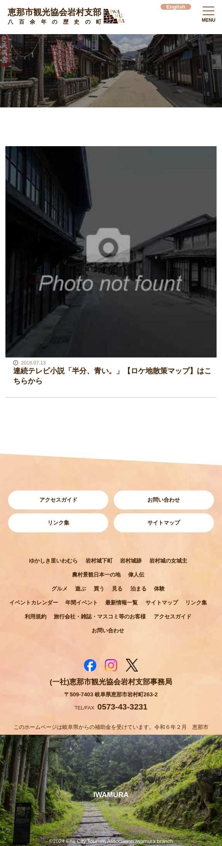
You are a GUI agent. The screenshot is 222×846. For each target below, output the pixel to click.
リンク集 (58, 523)
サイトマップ (163, 523)
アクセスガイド (58, 500)
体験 (159, 588)
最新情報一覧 (121, 602)
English (175, 7)
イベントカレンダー (33, 602)
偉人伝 (136, 574)
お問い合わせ (163, 500)
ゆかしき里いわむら (53, 561)
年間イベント (81, 602)
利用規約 (35, 616)
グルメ (59, 588)
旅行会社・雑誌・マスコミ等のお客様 (100, 616)
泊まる (138, 588)
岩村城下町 (99, 561)
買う (99, 588)
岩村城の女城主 (168, 561)
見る (117, 588)
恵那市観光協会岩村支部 (54, 17)
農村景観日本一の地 (96, 574)
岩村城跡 (131, 561)
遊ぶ (80, 588)
